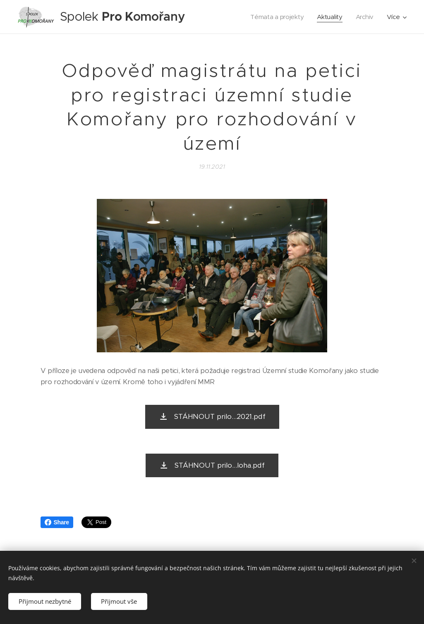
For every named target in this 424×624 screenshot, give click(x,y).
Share (57, 522)
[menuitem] (276, 17)
